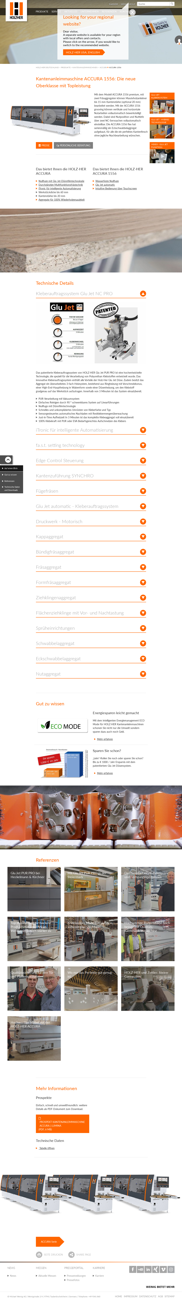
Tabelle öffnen (47, 1148)
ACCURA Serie (49, 1241)
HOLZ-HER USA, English (83, 52)
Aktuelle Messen (47, 1275)
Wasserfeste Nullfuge (107, 181)
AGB (160, 1296)
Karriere (99, 1275)
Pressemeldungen (76, 1275)
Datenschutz (147, 1296)
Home (118, 1296)
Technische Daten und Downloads (12, 488)
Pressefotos (73, 1279)
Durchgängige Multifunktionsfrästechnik (61, 184)
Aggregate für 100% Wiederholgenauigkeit (62, 199)
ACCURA (103, 67)
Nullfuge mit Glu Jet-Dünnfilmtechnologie (61, 181)
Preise (44, 145)
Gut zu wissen (10, 474)
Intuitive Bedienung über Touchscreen (116, 188)
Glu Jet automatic (105, 184)
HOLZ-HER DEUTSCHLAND (47, 67)
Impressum (130, 1296)
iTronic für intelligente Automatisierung (60, 188)
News (13, 1275)
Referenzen (9, 481)
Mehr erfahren (105, 739)
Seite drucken (53, 1254)
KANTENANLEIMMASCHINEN (85, 67)
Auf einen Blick (11, 468)
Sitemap (170, 1296)
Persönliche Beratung (73, 145)
